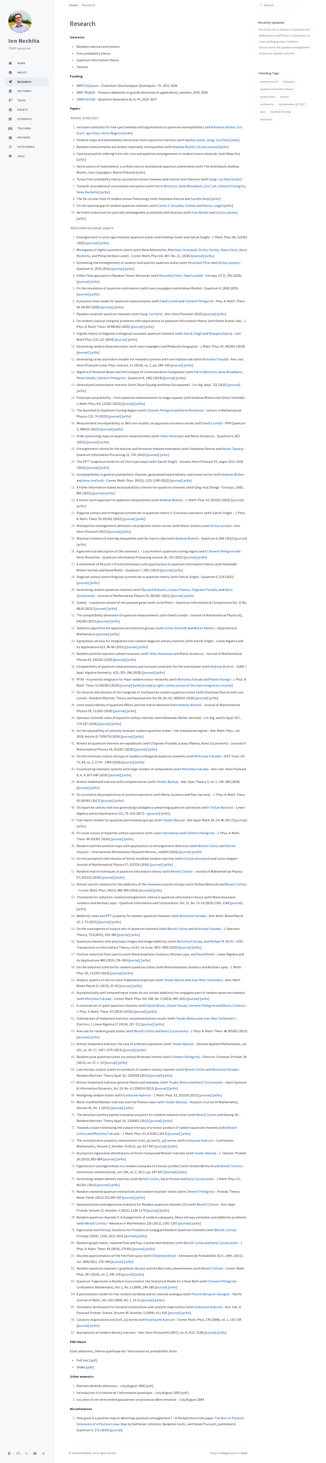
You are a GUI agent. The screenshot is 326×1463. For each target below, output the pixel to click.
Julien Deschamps (166, 833)
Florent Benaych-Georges (210, 1294)
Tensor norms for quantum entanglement (284, 47)
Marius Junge (212, 205)
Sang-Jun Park (217, 140)
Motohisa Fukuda (214, 359)
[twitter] (27, 1453)
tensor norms (267, 97)
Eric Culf (210, 186)
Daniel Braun (156, 1005)
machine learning (280, 112)
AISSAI (90, 99)
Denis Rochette (88, 192)
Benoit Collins (208, 846)
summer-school (269, 81)
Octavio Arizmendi (196, 858)
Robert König (219, 679)
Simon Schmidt (175, 628)
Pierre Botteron (165, 186)
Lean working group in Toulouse (278, 41)
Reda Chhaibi (86, 378)
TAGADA (89, 92)
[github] (18, 1453)
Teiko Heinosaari (172, 436)
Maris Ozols (229, 250)
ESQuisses (90, 85)
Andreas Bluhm (224, 127)
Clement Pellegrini (202, 1005)
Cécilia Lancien (206, 147)
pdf (93, 1360)
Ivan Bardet (200, 212)
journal (93, 243)
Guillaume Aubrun (136, 1095)
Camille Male (200, 199)
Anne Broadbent (191, 186)
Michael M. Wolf (221, 941)
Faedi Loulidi (193, 275)
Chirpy (224, 1453)
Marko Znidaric (233, 1005)
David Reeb (205, 954)
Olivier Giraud (177, 1005)
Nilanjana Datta (220, 333)
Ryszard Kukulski (154, 590)
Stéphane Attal (163, 1256)
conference (267, 104)
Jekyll (243, 1453)
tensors (284, 97)
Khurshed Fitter (199, 263)
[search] (280, 5)
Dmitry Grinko (209, 250)
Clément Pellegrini (231, 186)
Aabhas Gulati (195, 140)
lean (262, 112)
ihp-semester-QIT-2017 (292, 104)
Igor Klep (93, 133)
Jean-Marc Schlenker (206, 980)
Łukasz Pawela (179, 590)
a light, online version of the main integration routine (193, 685)
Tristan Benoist (221, 807)
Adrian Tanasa (232, 449)
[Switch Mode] (9, 1453)
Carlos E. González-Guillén (177, 205)
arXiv (128, 133)
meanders (266, 119)
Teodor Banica (167, 782)
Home (73, 5)
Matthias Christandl (182, 250)
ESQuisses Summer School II (276, 53)
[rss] (43, 1453)
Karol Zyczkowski (174, 1031)
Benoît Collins (144, 1031)
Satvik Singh (192, 333)
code (147, 685)
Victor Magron (111, 133)
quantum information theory (276, 89)
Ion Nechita (23, 40)
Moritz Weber (203, 628)
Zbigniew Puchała (204, 590)
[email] (35, 1453)
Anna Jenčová (92, 480)
